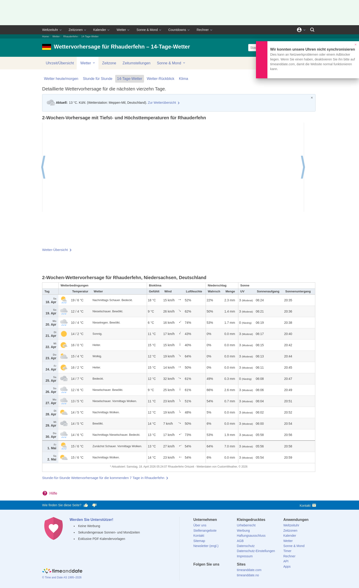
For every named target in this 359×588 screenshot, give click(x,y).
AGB (240, 541)
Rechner (203, 30)
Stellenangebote (205, 530)
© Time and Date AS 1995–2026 (62, 577)
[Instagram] (220, 572)
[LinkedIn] (212, 572)
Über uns (200, 525)
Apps (287, 566)
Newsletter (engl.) (206, 546)
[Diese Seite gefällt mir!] (86, 505)
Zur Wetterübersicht (162, 102)
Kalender (99, 30)
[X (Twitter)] (204, 572)
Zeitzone (109, 63)
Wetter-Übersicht (55, 250)
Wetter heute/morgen (61, 79)
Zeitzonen (76, 30)
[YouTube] (227, 572)
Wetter (121, 30)
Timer (287, 551)
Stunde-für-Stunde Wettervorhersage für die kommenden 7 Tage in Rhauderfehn (103, 478)
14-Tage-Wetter (129, 79)
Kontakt (308, 505)
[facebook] (196, 572)
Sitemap (199, 541)
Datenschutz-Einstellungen (256, 551)
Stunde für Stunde (97, 79)
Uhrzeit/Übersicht (60, 63)
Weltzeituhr (50, 30)
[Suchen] (312, 29)
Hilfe (53, 493)
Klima (183, 79)
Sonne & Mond (147, 30)
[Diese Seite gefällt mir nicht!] (94, 505)
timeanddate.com (249, 570)
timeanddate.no (248, 575)
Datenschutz (246, 546)
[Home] (62, 571)
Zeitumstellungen (136, 63)
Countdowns (177, 30)
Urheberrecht (246, 525)
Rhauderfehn (70, 36)
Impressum (245, 556)
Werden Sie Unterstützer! (91, 520)
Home (45, 36)
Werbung (243, 530)
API (285, 561)
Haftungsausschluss (251, 535)
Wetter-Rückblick (160, 79)
